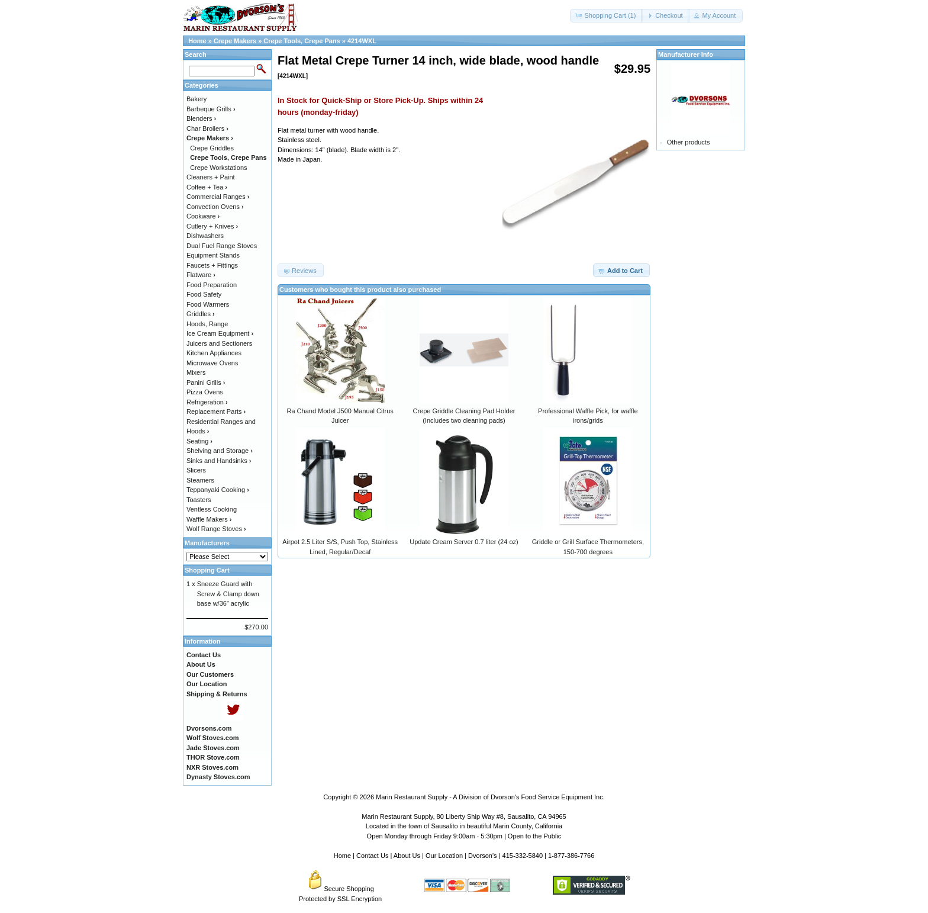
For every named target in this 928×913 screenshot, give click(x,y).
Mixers (195, 372)
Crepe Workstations (218, 167)
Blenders (201, 118)
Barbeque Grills (211, 108)
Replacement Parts (216, 411)
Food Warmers (207, 304)
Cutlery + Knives (212, 226)
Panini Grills (205, 382)
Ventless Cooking (211, 509)
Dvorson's (482, 855)
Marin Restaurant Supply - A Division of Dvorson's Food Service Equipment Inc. (490, 797)
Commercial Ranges (217, 196)
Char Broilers (207, 128)
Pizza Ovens (204, 392)
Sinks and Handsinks (218, 460)
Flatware (200, 274)
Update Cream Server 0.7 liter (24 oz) (464, 541)
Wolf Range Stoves (216, 528)
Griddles (200, 313)
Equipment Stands (213, 255)
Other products (688, 142)
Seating (199, 441)
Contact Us (372, 855)
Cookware (203, 216)
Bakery (196, 98)
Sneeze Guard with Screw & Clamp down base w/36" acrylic (228, 593)
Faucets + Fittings (212, 265)
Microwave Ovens (212, 363)
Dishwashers (205, 235)
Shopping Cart (207, 570)
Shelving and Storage (219, 450)
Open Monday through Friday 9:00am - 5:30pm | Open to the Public (464, 836)
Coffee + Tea (206, 187)
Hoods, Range (207, 323)
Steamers (200, 480)
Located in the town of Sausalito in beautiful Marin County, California (464, 826)
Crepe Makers (235, 40)
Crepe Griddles (212, 148)
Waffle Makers (208, 519)
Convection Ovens (215, 206)
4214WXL (361, 40)
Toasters (198, 499)
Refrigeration (207, 402)
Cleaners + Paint (210, 177)
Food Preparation (211, 284)
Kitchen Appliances (213, 352)
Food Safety (203, 294)
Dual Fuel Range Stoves (221, 245)
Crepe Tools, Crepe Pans (301, 40)
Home (197, 40)
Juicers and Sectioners (219, 343)
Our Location (444, 855)
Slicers (196, 470)
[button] (606, 15)
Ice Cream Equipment (219, 333)
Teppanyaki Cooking (217, 489)
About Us (407, 855)
